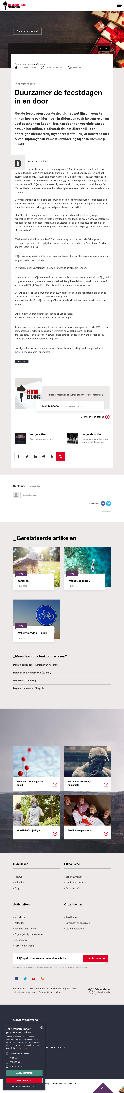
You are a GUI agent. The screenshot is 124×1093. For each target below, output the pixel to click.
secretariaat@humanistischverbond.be (45, 1047)
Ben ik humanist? (73, 877)
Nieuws (17, 877)
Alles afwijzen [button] (24, 1080)
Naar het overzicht (27, 31)
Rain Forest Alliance (53, 177)
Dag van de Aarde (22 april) (28, 688)
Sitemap (72, 1083)
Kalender (18, 882)
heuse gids (67, 256)
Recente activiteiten (24, 928)
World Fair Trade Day (24, 680)
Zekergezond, (95, 239)
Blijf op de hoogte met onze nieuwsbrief (61, 958)
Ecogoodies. (66, 314)
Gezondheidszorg (74, 928)
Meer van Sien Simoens (92, 417)
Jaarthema (70, 917)
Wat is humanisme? (75, 882)
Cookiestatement (58, 1083)
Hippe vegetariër (26, 243)
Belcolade (20, 173)
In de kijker (19, 917)
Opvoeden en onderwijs (77, 923)
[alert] (24, 1057)
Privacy (46, 1083)
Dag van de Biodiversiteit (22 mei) (32, 672)
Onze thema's (72, 888)
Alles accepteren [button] (24, 1073)
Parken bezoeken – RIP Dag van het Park (35, 665)
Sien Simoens (39, 64)
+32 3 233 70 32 (33, 1036)
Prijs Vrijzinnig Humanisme (28, 934)
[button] (24, 1086)
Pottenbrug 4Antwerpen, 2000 (33, 1061)
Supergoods (50, 314)
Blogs (17, 888)
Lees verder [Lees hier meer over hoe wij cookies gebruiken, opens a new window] (22, 1048)
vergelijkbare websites (51, 243)
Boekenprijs (20, 940)
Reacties (77, 67)
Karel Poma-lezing (23, 945)
